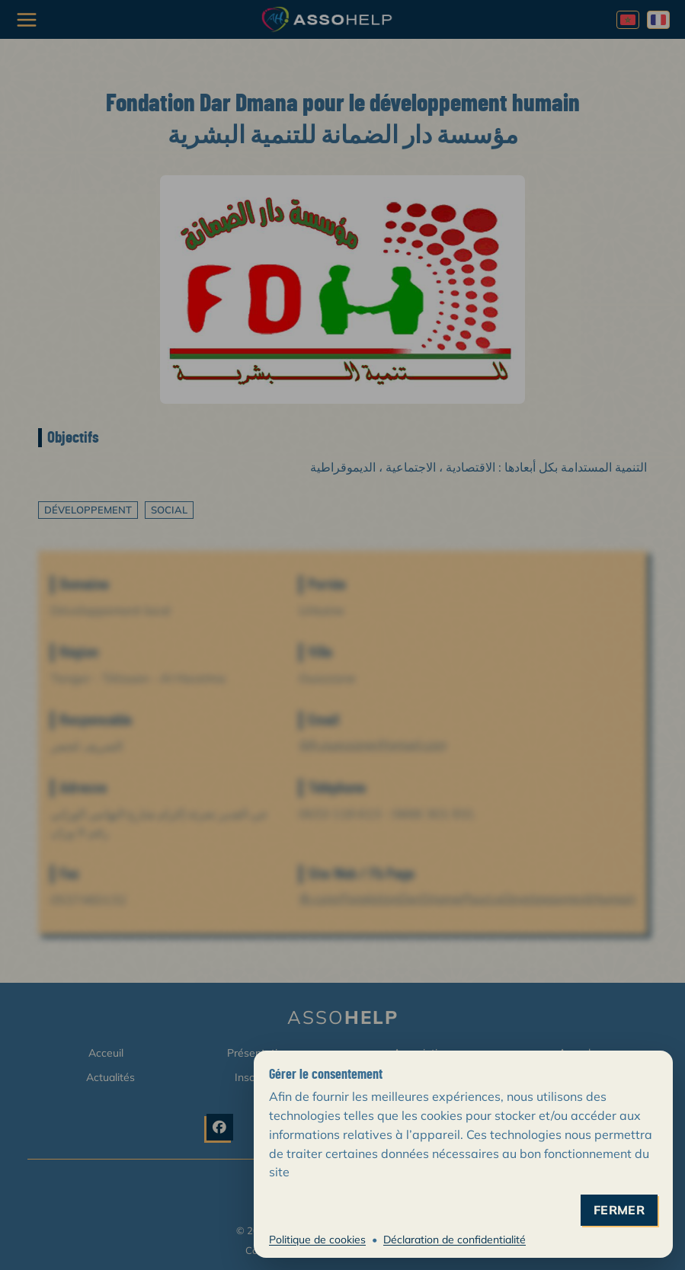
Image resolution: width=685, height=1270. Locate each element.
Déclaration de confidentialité (454, 1239)
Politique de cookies (317, 1239)
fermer (619, 1210)
